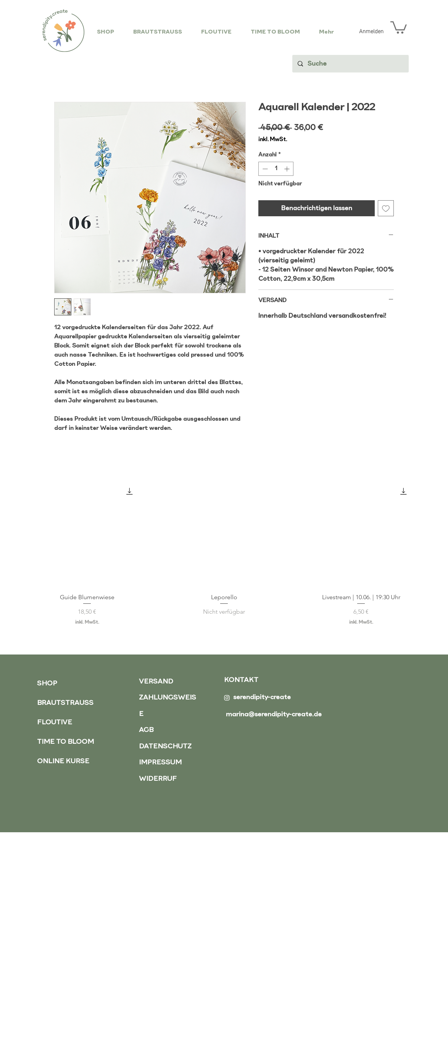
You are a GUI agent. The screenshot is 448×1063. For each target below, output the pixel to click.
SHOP (47, 683)
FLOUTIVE (54, 722)
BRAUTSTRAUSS (65, 703)
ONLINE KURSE (63, 761)
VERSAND (156, 682)
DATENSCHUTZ (165, 746)
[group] (224, 553)
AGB (146, 730)
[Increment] (287, 168)
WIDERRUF (158, 779)
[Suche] (350, 63)
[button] (398, 27)
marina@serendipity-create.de (274, 714)
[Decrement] (264, 168)
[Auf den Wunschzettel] (386, 208)
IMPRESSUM (160, 762)
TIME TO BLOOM (65, 742)
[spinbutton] (276, 168)
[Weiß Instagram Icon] (226, 697)
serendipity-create (262, 697)
